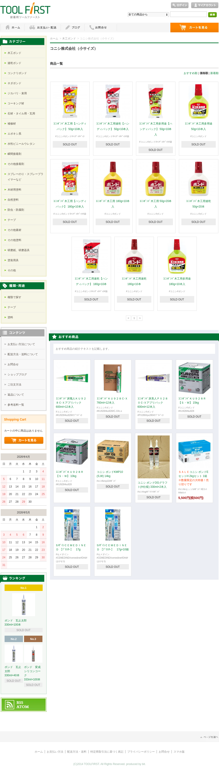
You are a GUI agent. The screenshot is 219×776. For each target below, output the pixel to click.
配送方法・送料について (23, 354)
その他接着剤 (16, 164)
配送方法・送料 (76, 751)
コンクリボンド (17, 73)
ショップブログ (17, 374)
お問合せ (13, 364)
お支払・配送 (43, 27)
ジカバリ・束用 (17, 93)
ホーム (13, 27)
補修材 (12, 123)
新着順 (214, 73)
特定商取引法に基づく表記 (106, 751)
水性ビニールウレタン (21, 143)
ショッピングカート (194, 27)
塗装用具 (13, 260)
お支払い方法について (21, 344)
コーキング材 (16, 103)
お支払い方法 (55, 751)
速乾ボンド (14, 63)
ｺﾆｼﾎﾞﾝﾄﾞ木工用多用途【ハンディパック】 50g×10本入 (155, 129)
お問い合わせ (101, 27)
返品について (16, 394)
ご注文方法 (14, 384)
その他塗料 (14, 240)
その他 (12, 270)
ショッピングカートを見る (24, 440)
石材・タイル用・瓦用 (21, 113)
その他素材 (14, 230)
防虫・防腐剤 (16, 209)
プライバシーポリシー (141, 751)
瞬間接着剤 (14, 153)
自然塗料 (13, 199)
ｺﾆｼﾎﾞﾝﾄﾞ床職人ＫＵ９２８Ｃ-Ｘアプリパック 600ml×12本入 (71, 402)
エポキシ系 (14, 133)
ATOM (23, 707)
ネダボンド (14, 83)
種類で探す (14, 297)
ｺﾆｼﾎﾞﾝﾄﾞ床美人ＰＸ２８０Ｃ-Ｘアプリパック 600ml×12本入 (153, 402)
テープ (12, 220)
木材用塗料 (14, 189)
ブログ (73, 27)
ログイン (180, 5)
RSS (20, 702)
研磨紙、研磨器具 (19, 250)
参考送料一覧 (16, 404)
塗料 (10, 317)
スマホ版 (179, 751)
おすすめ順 (190, 73)
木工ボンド (69, 38)
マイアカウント (205, 5)
